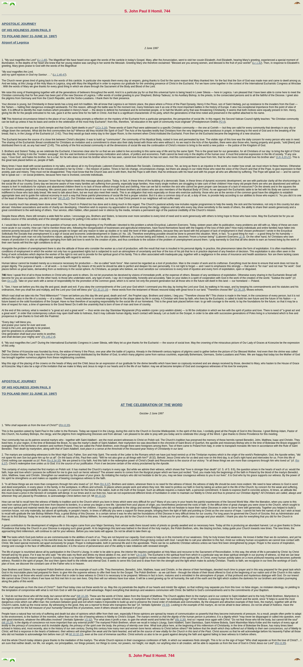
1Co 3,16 (101, 127)
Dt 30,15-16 (101, 289)
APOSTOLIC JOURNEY (19, 23)
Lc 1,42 (257, 62)
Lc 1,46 (42, 59)
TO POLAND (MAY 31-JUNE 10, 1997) (29, 36)
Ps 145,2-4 (48, 336)
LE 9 (241, 236)
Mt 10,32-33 (75, 634)
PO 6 (222, 121)
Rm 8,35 (64, 425)
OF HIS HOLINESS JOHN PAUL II (26, 30)
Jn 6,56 (141, 554)
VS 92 (88, 619)
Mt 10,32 (100, 495)
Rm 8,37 (104, 484)
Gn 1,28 (11, 280)
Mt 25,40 (64, 198)
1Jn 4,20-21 (283, 157)
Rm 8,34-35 (53, 460)
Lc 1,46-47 (59, 74)
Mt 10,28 (83, 596)
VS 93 (165, 604)
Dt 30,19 (239, 289)
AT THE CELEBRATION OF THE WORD (151, 405)
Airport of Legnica (15, 42)
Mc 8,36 (180, 619)
